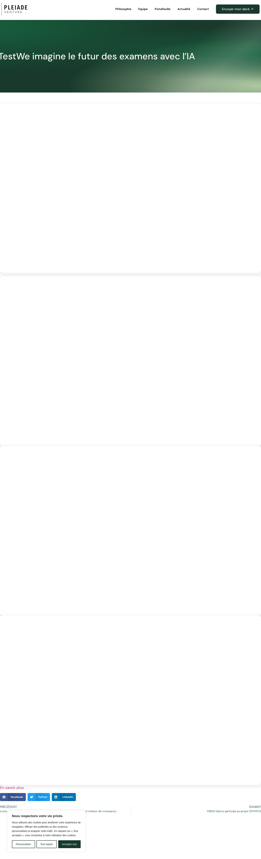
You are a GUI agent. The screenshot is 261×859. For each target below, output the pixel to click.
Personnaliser (23, 844)
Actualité (184, 9)
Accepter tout (69, 844)
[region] (46, 831)
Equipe (143, 9)
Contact (203, 9)
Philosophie (123, 9)
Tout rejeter (46, 844)
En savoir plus (12, 787)
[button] (13, 797)
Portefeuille (162, 9)
